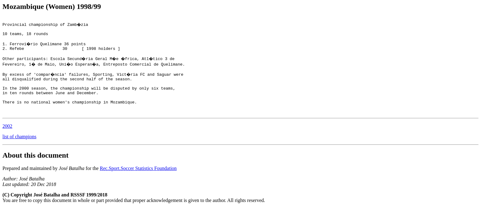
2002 (7, 140)
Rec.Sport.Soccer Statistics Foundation (138, 182)
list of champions (19, 150)
